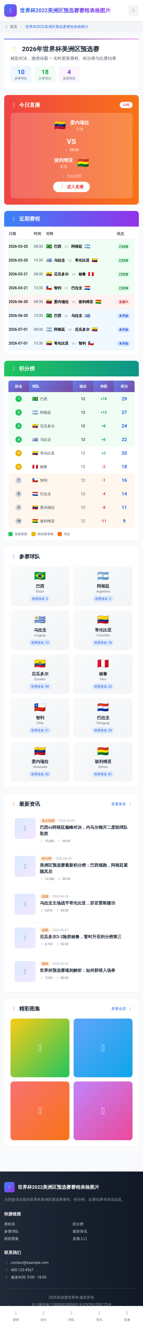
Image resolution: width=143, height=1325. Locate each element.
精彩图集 (11, 1239)
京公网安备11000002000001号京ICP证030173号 (71, 1305)
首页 (10, 27)
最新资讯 (80, 1231)
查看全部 (122, 1009)
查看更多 (122, 804)
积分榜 (78, 1224)
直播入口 (80, 1239)
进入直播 (71, 186)
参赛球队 (11, 1231)
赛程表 (9, 1224)
